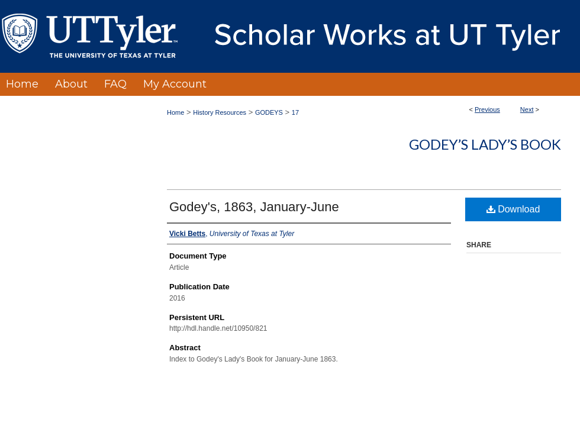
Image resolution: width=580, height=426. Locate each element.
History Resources (219, 112)
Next (527, 109)
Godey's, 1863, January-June (254, 206)
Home (175, 112)
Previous (487, 109)
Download (513, 209)
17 (295, 112)
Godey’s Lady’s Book (485, 144)
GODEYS (269, 112)
